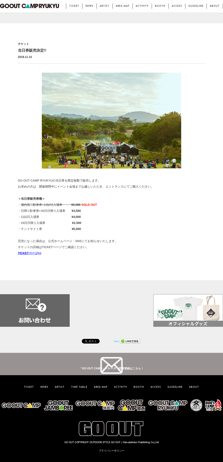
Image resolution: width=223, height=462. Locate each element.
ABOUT (215, 6)
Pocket (116, 341)
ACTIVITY (142, 6)
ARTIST (104, 6)
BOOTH (160, 6)
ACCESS (177, 6)
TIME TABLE (79, 387)
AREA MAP (122, 6)
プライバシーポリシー (111, 450)
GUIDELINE (195, 6)
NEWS (89, 6)
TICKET (74, 6)
